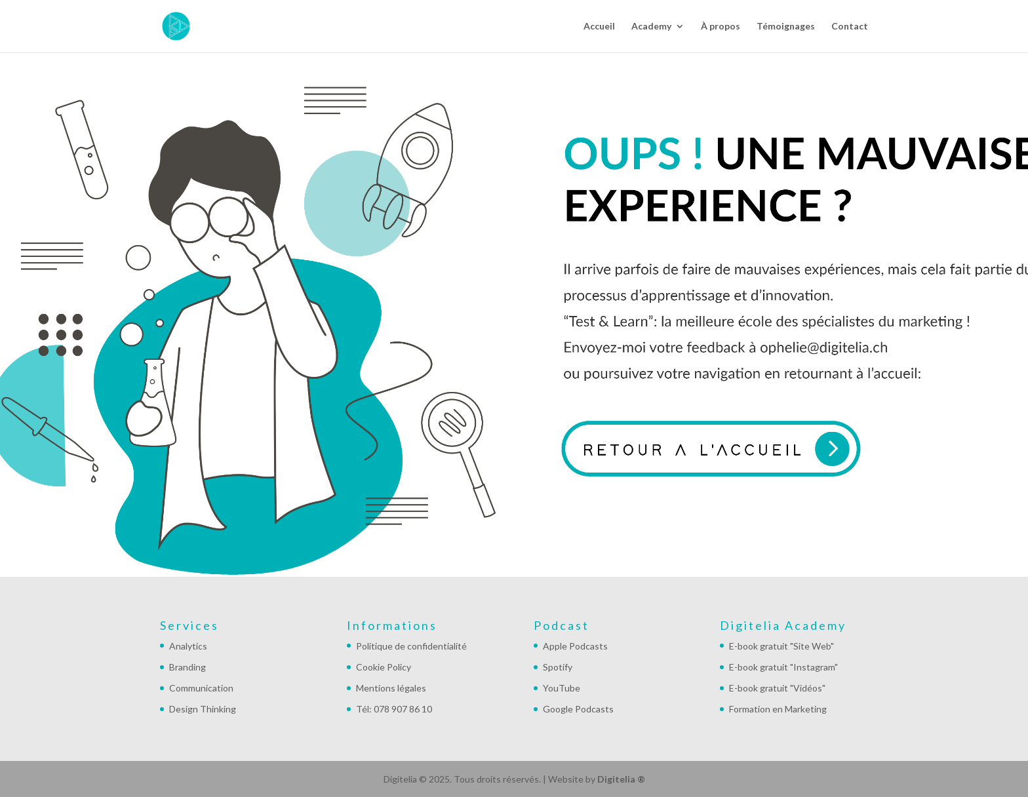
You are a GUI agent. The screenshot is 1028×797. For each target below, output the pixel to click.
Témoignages (786, 26)
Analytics (188, 645)
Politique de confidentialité (411, 645)
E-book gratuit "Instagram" (783, 666)
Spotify (557, 666)
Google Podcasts (578, 708)
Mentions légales (391, 687)
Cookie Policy (383, 666)
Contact (849, 26)
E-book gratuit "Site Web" (781, 645)
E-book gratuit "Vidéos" (777, 687)
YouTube (561, 687)
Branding (187, 666)
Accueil (599, 26)
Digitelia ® (621, 779)
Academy (651, 26)
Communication (201, 687)
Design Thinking (202, 708)
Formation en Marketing (778, 708)
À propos (720, 26)
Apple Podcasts (575, 645)
